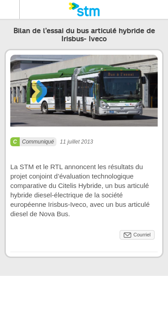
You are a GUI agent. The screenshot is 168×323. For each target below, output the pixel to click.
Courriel (142, 234)
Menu (10, 9)
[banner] (84, 9)
